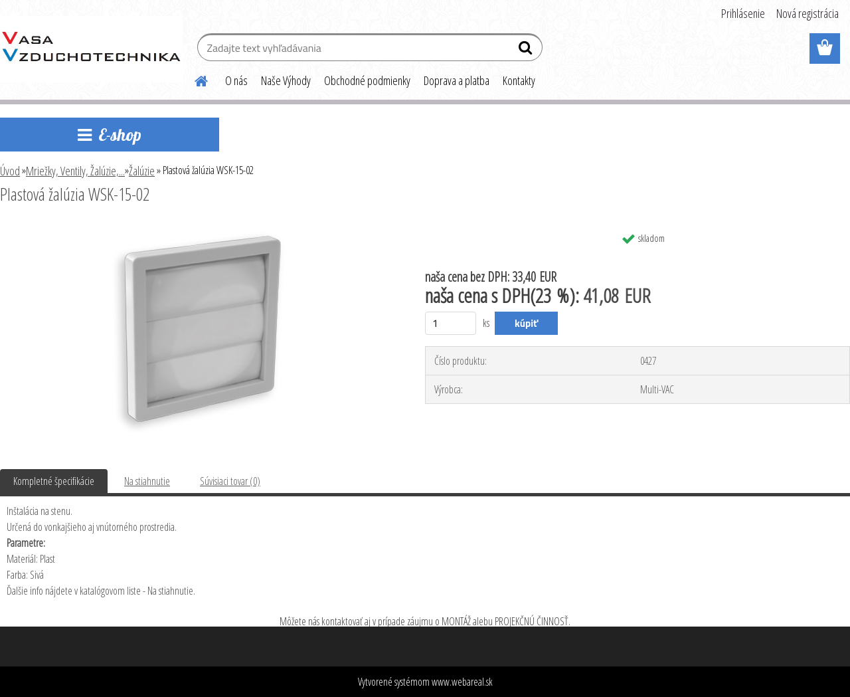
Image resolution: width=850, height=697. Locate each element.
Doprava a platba (456, 80)
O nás (236, 80)
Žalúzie (142, 171)
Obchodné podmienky (367, 80)
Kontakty (519, 80)
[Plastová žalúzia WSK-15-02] (197, 230)
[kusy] (450, 323)
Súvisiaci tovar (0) (230, 481)
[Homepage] (193, 79)
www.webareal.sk (462, 681)
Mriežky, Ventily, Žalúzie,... (75, 171)
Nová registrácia (807, 13)
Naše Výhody (286, 80)
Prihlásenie (743, 13)
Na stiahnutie (147, 481)
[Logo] (91, 49)
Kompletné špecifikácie (53, 481)
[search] (527, 50)
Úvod (10, 171)
